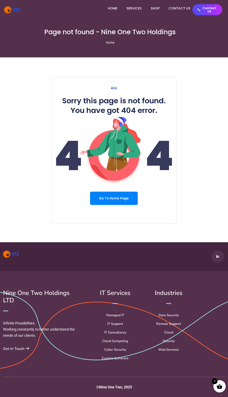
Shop (155, 8)
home (110, 42)
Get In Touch (16, 348)
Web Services (168, 349)
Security (169, 341)
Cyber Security (115, 349)
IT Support (115, 324)
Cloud (168, 332)
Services (134, 8)
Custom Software (115, 358)
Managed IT (115, 315)
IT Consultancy (115, 332)
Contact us (179, 8)
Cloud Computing (115, 341)
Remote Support (168, 324)
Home (112, 8)
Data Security (169, 315)
